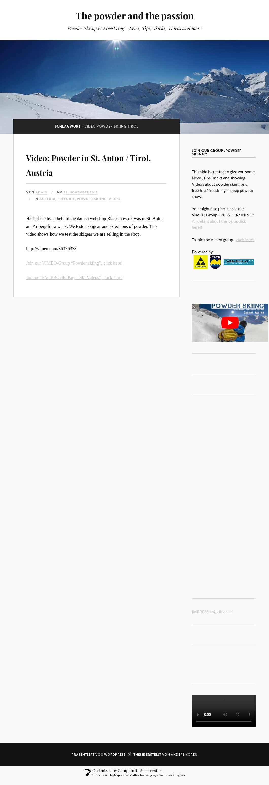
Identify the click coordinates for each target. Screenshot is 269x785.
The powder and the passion (134, 15)
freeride (66, 199)
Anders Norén (184, 754)
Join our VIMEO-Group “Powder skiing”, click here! (74, 263)
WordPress (114, 754)
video (114, 199)
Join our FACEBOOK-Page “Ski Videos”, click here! (74, 277)
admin (42, 192)
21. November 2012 (83, 192)
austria (47, 199)
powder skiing (92, 199)
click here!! (245, 239)
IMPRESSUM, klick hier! (212, 611)
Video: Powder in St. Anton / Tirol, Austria (94, 163)
